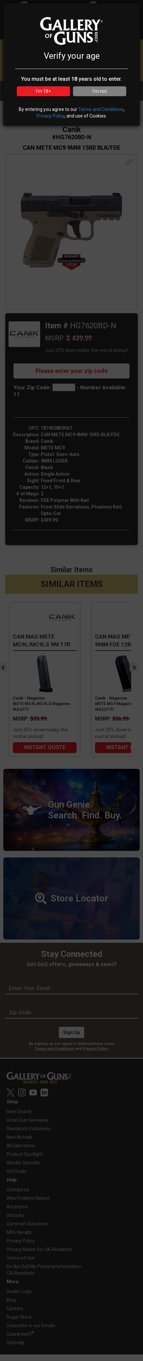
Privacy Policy (50, 116)
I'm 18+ (43, 91)
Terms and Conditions (101, 109)
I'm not (100, 91)
